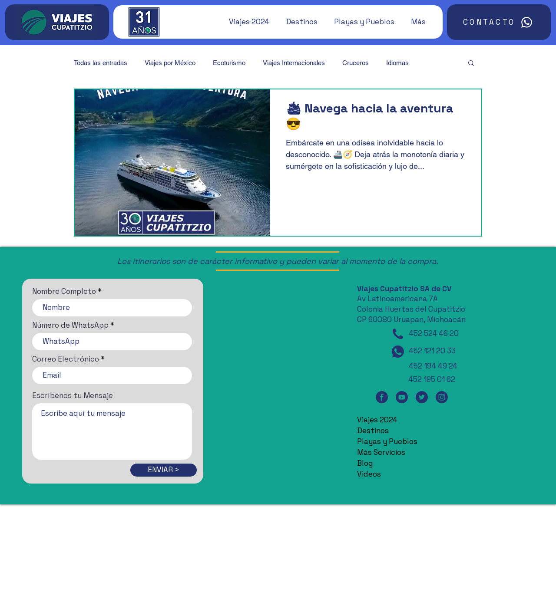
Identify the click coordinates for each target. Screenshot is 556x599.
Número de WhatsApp (70, 325)
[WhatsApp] (397, 351)
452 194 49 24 (433, 366)
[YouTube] (402, 396)
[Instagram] (442, 396)
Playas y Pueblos (387, 441)
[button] (245, 21)
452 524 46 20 (434, 333)
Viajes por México (170, 62)
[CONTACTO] (499, 22)
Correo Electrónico (65, 359)
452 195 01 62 (431, 379)
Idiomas (397, 62)
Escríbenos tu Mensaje (72, 395)
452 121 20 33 (432, 350)
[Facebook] (382, 396)
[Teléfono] (397, 333)
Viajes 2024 (377, 420)
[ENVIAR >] (163, 470)
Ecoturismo (229, 62)
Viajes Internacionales (294, 62)
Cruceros (355, 62)
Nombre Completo (64, 291)
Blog (365, 463)
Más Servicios (381, 452)
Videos (369, 474)
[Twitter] (422, 396)
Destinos (373, 430)
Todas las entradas (100, 62)
